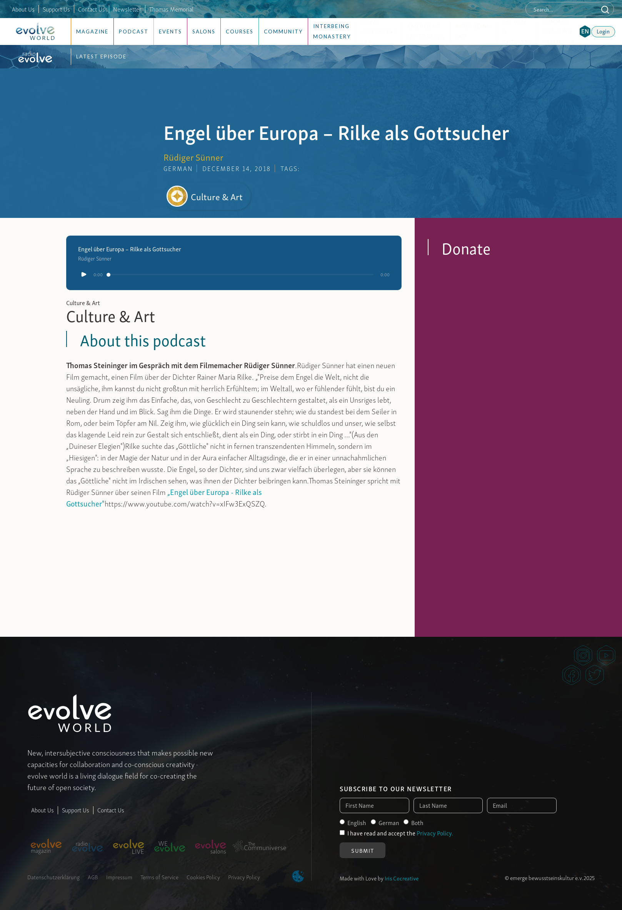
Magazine (92, 31)
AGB (93, 876)
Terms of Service (159, 876)
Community (283, 31)
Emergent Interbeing (426, 31)
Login (603, 30)
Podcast (133, 31)
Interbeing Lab (473, 31)
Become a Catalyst (517, 31)
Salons (203, 31)
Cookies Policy (203, 876)
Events (170, 31)
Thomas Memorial (171, 9)
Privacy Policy (244, 876)
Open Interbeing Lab (379, 31)
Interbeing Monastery (332, 31)
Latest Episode (101, 56)
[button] (585, 31)
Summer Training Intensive (559, 31)
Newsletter (127, 9)
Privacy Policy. (435, 833)
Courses (239, 31)
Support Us (56, 9)
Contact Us (91, 9)
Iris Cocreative (402, 877)
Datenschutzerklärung (53, 876)
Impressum (119, 876)
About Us (23, 9)
